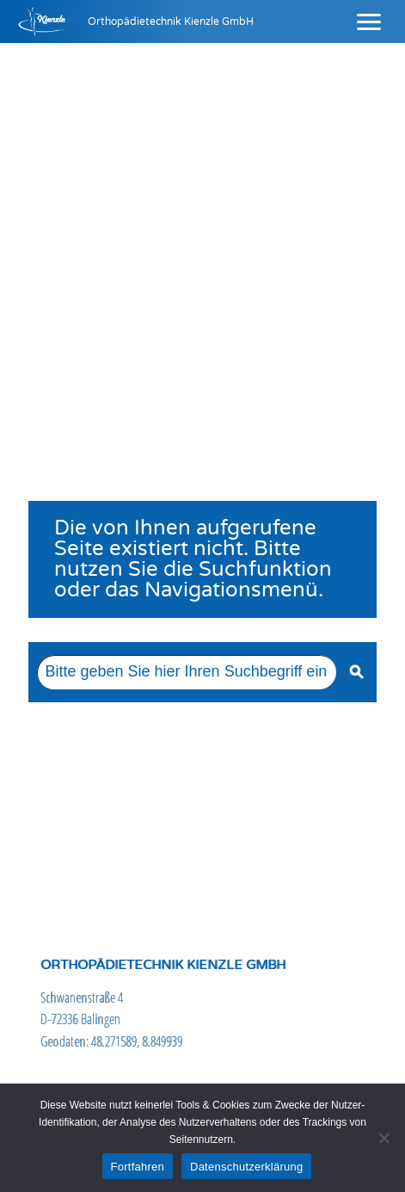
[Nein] (383, 1137)
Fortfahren (137, 1166)
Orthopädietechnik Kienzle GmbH (171, 21)
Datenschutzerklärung (246, 1166)
